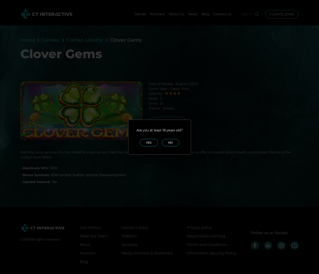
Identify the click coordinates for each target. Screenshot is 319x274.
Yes (149, 142)
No (170, 142)
